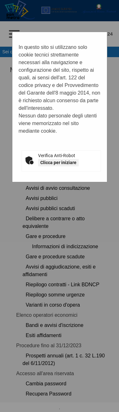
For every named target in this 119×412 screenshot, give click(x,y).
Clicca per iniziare (58, 162)
